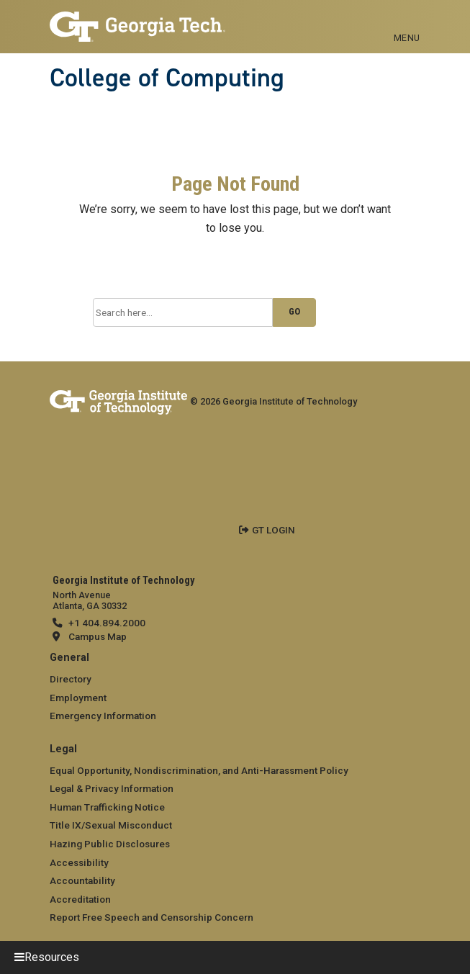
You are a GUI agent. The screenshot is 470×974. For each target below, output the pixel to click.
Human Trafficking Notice (107, 807)
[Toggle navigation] (407, 21)
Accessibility (79, 862)
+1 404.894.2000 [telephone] (106, 622)
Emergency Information (103, 715)
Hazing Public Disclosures (110, 843)
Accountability (82, 880)
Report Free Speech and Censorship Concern (151, 917)
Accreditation (80, 899)
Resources (51, 957)
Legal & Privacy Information (111, 788)
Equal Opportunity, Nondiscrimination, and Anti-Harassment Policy (199, 770)
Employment (78, 697)
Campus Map (97, 636)
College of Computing (167, 78)
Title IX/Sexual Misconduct (111, 825)
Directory (70, 679)
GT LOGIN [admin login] (273, 530)
